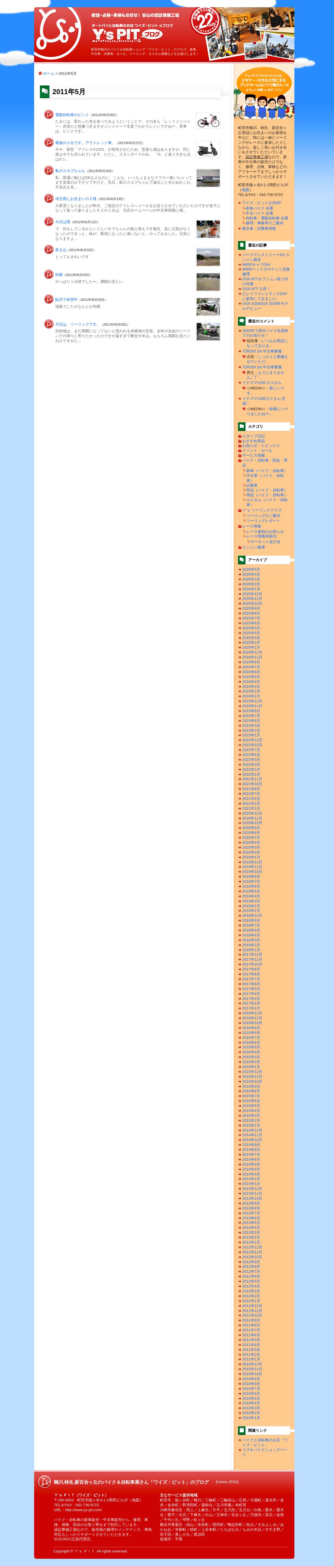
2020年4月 (251, 842)
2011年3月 (251, 1349)
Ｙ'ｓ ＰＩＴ (84, 1551)
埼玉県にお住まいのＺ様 (76, 199)
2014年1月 (251, 1184)
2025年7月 (251, 618)
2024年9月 (251, 662)
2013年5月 (251, 1222)
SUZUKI (61, 1539)
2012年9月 (251, 1262)
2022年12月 (252, 740)
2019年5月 (251, 891)
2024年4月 (251, 682)
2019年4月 (251, 896)
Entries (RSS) (227, 1482)
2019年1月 (251, 910)
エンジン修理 (253, 547)
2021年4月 (251, 798)
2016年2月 (251, 1062)
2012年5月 (251, 1281)
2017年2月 (251, 1003)
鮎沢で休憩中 (66, 299)
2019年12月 (252, 862)
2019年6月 (251, 886)
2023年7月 (251, 716)
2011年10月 (252, 1315)
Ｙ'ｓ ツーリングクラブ (262, 510)
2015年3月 (251, 1115)
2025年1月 (251, 647)
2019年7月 (251, 881)
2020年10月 (252, 823)
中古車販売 (112, 1520)
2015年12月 (252, 1071)
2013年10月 (252, 1198)
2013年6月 (251, 1218)
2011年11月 (252, 1311)
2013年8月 (251, 1208)
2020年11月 (252, 818)
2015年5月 (251, 1106)
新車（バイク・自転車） (267, 471)
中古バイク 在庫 (259, 213)
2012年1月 (251, 1301)
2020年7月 (251, 837)
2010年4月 (251, 1403)
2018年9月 (251, 920)
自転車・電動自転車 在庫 (267, 218)
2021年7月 (251, 794)
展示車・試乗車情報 (259, 228)
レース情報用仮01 (261, 536)
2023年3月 (251, 725)
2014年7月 (251, 1154)
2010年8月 (251, 1384)
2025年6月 (251, 623)
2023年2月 (251, 730)
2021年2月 (251, 803)
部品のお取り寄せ (88, 1524)
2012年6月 (251, 1276)
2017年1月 (251, 1008)
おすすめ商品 (253, 441)
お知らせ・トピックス (261, 445)
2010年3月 (251, 1408)
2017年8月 (251, 974)
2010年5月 (251, 1398)
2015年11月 (252, 1076)
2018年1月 (251, 950)
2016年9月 (251, 1028)
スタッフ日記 (253, 436)
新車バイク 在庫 (259, 208)
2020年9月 (251, 828)
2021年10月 (252, 784)
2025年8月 (251, 613)
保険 (65, 1524)
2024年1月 (251, 696)
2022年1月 (251, 774)
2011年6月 (251, 1335)
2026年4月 (251, 574)
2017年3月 (251, 998)
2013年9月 (251, 1203)
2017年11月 (252, 959)
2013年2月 (251, 1237)
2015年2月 (251, 1120)
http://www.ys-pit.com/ (83, 1510)
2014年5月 (251, 1164)
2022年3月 (251, 764)
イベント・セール (257, 450)
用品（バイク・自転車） (267, 495)
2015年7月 (251, 1096)
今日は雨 (62, 222)
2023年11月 (252, 706)
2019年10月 (252, 871)
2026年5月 (251, 569)
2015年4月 (251, 1110)
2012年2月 (251, 1296)
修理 (137, 1520)
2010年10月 (252, 1374)
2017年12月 (252, 954)
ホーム (46, 73)
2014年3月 (251, 1174)
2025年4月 (251, 633)
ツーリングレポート (263, 520)
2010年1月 (251, 1418)
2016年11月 (252, 1018)
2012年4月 (251, 1286)
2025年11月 (252, 598)
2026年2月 (251, 584)
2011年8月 (251, 1325)
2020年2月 (251, 852)
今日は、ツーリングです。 (77, 324)
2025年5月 (251, 628)
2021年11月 (252, 779)
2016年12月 (252, 1013)
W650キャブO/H (256, 264)
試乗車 (252, 485)
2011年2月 (251, 1354)
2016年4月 (251, 1052)
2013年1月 (251, 1242)
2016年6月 (251, 1042)
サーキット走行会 (265, 542)
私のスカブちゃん (70, 171)
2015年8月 (251, 1091)
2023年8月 (251, 711)
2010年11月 (252, 1369)
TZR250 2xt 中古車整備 (262, 351)
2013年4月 (251, 1227)
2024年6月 (251, 672)
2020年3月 (251, 847)
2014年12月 (252, 1130)
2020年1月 (251, 857)
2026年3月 (251, 579)
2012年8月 (251, 1266)
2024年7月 (251, 667)
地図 (245, 190)
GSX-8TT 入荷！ (256, 289)
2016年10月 (252, 1023)
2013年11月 (252, 1193)
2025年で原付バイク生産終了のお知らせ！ (265, 333)
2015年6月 (251, 1101)
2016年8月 (251, 1033)
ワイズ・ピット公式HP (261, 203)
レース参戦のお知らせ (265, 531)
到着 (59, 274)
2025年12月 (252, 594)
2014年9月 (251, 1145)
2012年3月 (251, 1291)
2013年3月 (251, 1232)
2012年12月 (252, 1247)
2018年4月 (251, 935)
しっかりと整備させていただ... (267, 359)
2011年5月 (251, 1340)
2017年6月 (251, 984)
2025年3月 (251, 638)
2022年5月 (251, 759)
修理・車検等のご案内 (264, 223)
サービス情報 (253, 455)
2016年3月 (251, 1057)
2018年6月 (251, 930)
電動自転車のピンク (72, 115)
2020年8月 (251, 832)
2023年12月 (252, 701)
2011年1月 (251, 1359)
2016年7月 (251, 1037)
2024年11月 (252, 657)
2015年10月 (252, 1081)
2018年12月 (252, 915)
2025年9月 (251, 608)
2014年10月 (252, 1140)
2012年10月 (252, 1257)
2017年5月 (251, 989)
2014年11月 (252, 1135)
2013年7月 (251, 1213)
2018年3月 (251, 940)
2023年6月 (251, 720)
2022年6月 (251, 755)
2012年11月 (252, 1252)
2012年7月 (251, 1271)
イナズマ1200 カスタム (262, 382)
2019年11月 (252, 867)
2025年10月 (252, 603)
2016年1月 (251, 1067)
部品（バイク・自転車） (267, 490)
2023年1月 (251, 735)
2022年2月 (251, 769)
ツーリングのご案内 (263, 516)
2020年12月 (252, 813)
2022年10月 (252, 745)
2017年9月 (251, 969)
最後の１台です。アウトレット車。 (85, 143)
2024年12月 (252, 652)
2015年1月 (251, 1125)
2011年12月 (252, 1306)
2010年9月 (251, 1379)
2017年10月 (252, 964)
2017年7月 (251, 979)
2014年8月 (251, 1149)
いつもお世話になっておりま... (267, 343)
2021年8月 (251, 789)
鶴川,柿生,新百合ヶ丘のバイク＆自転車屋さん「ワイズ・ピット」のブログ (132, 33)
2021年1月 (251, 808)
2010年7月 (251, 1388)
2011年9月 (251, 1320)
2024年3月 (251, 686)
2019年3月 (251, 901)
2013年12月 (252, 1188)
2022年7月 (251, 750)
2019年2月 (251, 906)
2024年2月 (251, 691)
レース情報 (251, 526)
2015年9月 (251, 1086)
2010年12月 (252, 1364)
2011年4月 (251, 1345)
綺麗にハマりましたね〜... (267, 411)
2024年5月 (251, 677)
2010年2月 (251, 1413)
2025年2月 (251, 642)
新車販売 (91, 1520)
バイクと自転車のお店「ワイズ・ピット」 (264, 1442)
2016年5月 (251, 1047)
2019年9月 (251, 876)
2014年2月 (251, 1179)
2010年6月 (251, 1393)
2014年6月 (251, 1159)
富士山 (61, 250)
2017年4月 (251, 994)
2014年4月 (251, 1169)
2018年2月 (251, 945)
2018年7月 (251, 925)
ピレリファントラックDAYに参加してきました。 (264, 296)
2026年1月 (251, 589)
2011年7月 (251, 1330)
